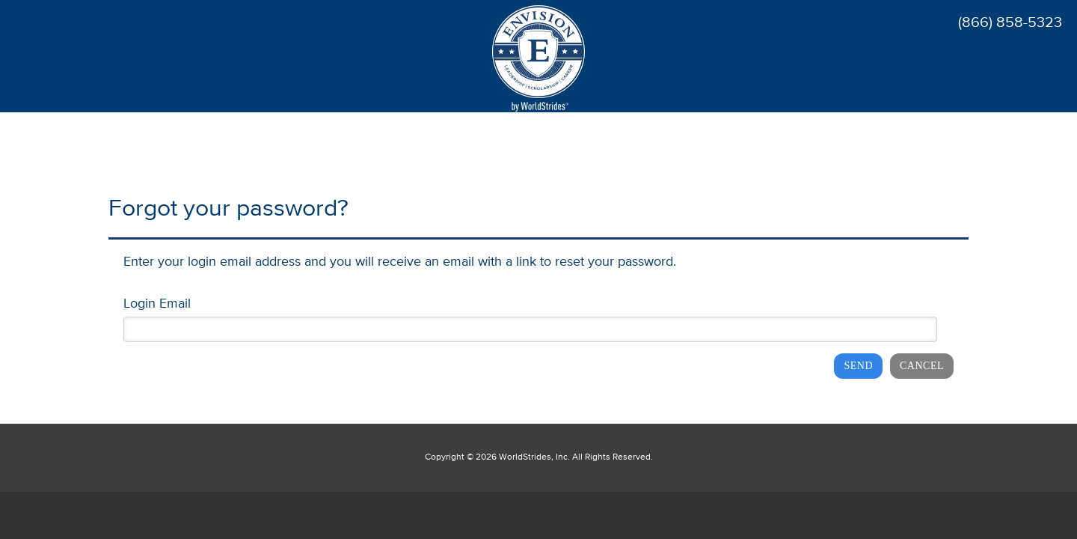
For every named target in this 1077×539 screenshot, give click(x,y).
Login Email (157, 304)
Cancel (922, 365)
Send (858, 365)
